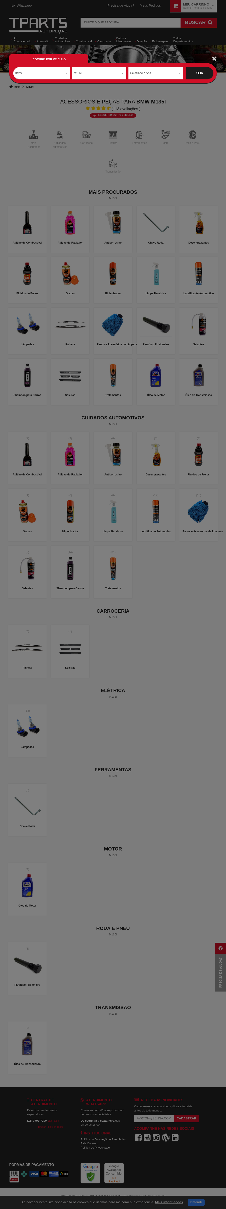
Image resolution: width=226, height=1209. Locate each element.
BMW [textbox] (18, 73)
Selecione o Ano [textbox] (140, 73)
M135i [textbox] (77, 73)
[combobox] (41, 73)
